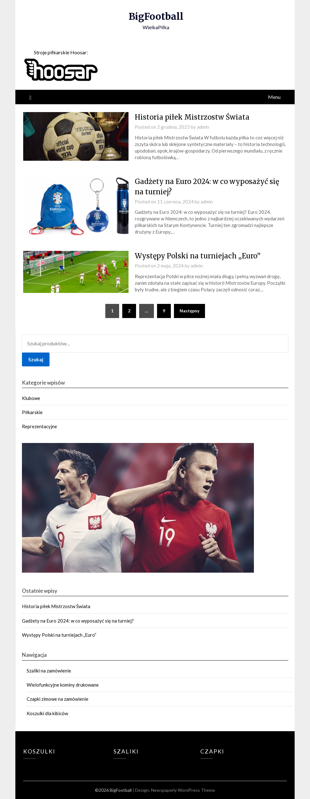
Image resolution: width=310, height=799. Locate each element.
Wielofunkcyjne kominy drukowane (63, 685)
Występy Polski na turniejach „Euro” (197, 255)
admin (203, 127)
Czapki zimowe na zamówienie (57, 699)
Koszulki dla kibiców (47, 713)
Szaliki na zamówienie (49, 670)
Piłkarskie (32, 412)
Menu (274, 97)
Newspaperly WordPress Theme (183, 790)
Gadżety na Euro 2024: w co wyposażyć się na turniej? (78, 621)
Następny (189, 310)
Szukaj (35, 359)
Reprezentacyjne (39, 426)
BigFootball (156, 16)
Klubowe (31, 398)
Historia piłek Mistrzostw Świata (192, 117)
